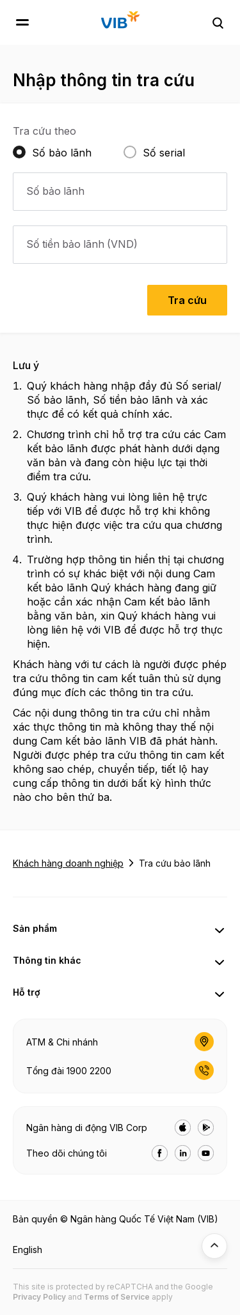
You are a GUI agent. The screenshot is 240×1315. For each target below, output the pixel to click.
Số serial (164, 152)
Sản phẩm (35, 928)
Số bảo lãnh (62, 152)
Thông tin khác (47, 960)
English (27, 1249)
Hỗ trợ (26, 992)
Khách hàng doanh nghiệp (68, 863)
